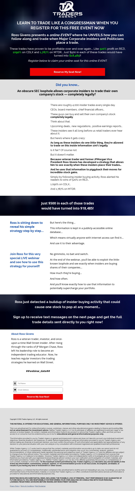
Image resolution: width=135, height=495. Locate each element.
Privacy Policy (14, 486)
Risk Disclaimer (40, 486)
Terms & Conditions (27, 486)
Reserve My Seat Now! (67, 71)
